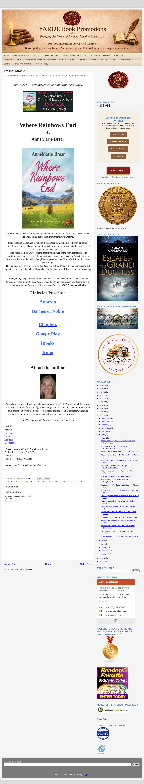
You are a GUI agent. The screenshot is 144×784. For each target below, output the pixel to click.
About (114, 60)
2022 (102, 399)
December (106, 418)
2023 (102, 395)
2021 (102, 402)
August (104, 431)
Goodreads (10, 442)
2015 (102, 561)
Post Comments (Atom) (23, 569)
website (8, 429)
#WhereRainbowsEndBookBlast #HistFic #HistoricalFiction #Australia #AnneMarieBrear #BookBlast (47, 482)
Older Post (85, 564)
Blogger (85, 775)
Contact (7, 64)
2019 (102, 409)
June (104, 438)
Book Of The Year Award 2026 (97, 56)
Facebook (9, 433)
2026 (102, 385)
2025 (102, 389)
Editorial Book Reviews (71, 56)
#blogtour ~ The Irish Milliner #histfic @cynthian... (119, 517)
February (105, 550)
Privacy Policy (42, 64)
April (103, 544)
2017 (102, 415)
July (103, 435)
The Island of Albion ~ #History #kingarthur (117, 476)
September (106, 428)
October (105, 425)
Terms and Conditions (23, 64)
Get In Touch (118, 170)
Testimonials (125, 60)
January (105, 554)
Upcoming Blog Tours (13, 60)
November (106, 421)
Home (6, 56)
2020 (102, 405)
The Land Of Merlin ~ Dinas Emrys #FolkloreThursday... (114, 467)
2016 (102, 558)
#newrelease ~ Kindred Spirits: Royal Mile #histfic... (120, 536)
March (104, 547)
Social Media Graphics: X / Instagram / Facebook (45, 60)
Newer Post (10, 564)
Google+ (9, 439)
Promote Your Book (21, 56)
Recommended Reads (98, 60)
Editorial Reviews (118, 149)
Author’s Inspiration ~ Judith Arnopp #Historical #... (120, 451)
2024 (102, 392)
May (103, 541)
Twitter (8, 436)
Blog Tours (118, 56)
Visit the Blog (118, 134)
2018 (102, 412)
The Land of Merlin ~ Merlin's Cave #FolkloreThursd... (114, 447)
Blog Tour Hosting (77, 60)
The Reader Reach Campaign (45, 56)
